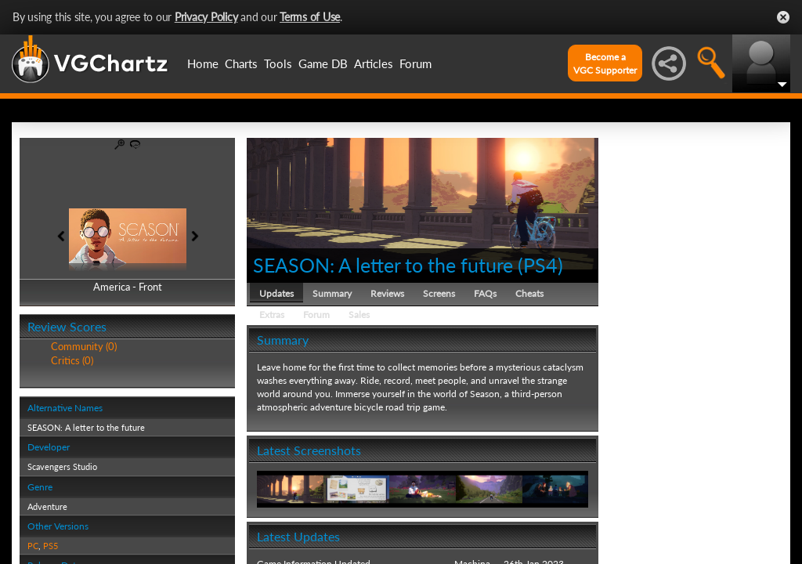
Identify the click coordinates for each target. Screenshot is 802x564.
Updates (276, 293)
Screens (439, 293)
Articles (373, 63)
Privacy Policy (206, 17)
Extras (271, 314)
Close (783, 17)
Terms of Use (310, 17)
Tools (278, 63)
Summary (332, 293)
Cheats (529, 293)
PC (32, 545)
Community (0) (84, 346)
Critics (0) (72, 360)
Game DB (323, 63)
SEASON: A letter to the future (383, 265)
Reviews (387, 293)
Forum (415, 63)
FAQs (485, 293)
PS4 (540, 265)
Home (203, 63)
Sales (359, 314)
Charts (241, 63)
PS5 (50, 545)
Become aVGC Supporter (605, 63)
